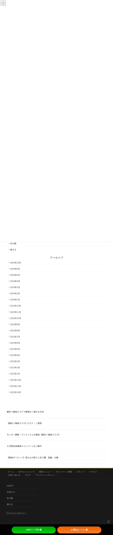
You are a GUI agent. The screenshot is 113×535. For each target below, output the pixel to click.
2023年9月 (15, 324)
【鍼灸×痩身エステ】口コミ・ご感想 (24, 423)
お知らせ (11, 491)
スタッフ (80, 471)
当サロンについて (26, 471)
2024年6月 (15, 268)
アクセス (93, 471)
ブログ (28, 475)
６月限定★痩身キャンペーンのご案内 (24, 446)
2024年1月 (15, 299)
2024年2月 (15, 293)
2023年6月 (15, 342)
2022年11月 (15, 386)
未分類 (13, 243)
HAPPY (10, 485)
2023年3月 (15, 361)
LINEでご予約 (34, 529)
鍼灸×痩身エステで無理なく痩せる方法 (25, 411)
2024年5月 (15, 274)
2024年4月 (15, 281)
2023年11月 (15, 312)
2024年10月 (15, 262)
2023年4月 (15, 355)
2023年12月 (15, 305)
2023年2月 (15, 367)
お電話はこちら (79, 529)
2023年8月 (15, 330)
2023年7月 (15, 336)
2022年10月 (15, 392)
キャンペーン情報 (64, 471)
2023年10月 (15, 318)
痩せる (13, 249)
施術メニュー (45, 471)
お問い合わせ (14, 475)
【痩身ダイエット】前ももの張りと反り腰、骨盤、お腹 (32, 457)
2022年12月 (15, 379)
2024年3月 (15, 287)
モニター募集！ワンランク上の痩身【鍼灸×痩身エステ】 (33, 434)
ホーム (11, 471)
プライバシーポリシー (45, 475)
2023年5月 (15, 348)
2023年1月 (15, 373)
